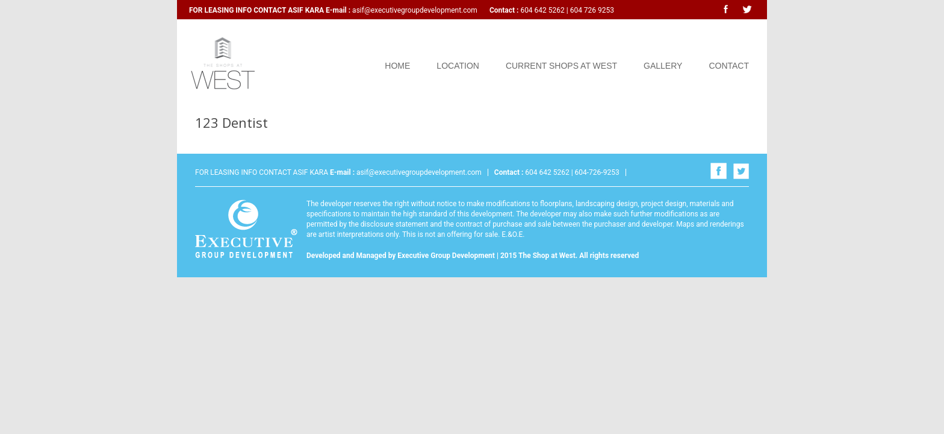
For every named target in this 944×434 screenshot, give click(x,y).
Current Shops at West (561, 66)
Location (457, 66)
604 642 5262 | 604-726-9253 (571, 172)
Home (397, 66)
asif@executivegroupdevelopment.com (414, 10)
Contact (729, 66)
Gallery (663, 66)
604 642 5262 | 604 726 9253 (566, 10)
